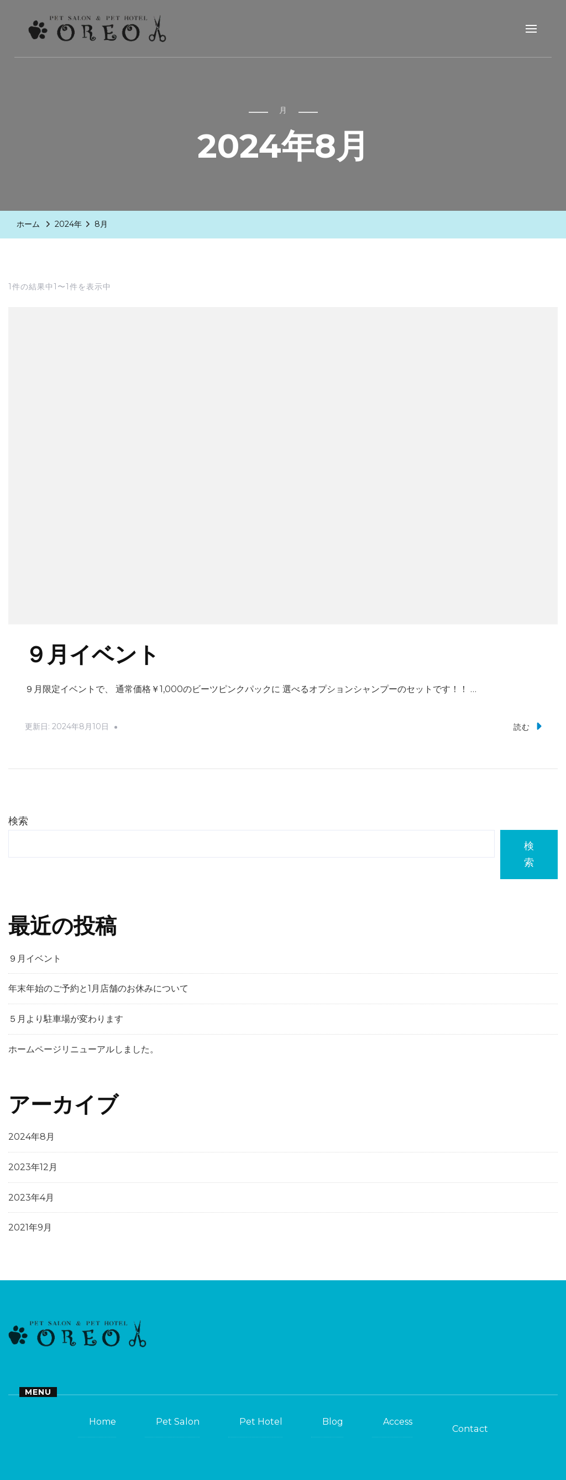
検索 (18, 821)
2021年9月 (30, 1227)
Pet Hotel (260, 1421)
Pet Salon (178, 1421)
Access (397, 1421)
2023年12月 (32, 1167)
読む (527, 726)
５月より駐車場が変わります (65, 1019)
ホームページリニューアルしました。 (83, 1049)
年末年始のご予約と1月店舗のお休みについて (98, 988)
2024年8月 (31, 1136)
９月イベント (92, 655)
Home (102, 1421)
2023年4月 (31, 1197)
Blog (332, 1421)
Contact (470, 1429)
